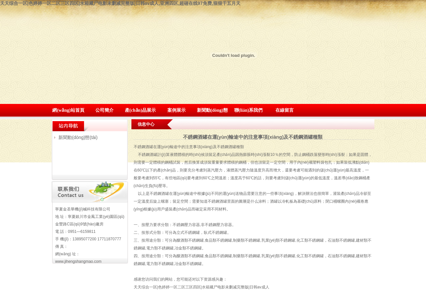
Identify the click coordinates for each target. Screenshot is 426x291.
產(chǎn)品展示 (140, 110)
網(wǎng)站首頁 (68, 110)
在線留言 (284, 110)
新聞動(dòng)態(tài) (78, 137)
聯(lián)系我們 (248, 110)
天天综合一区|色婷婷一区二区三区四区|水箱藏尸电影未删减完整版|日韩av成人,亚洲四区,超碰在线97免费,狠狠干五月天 (120, 3)
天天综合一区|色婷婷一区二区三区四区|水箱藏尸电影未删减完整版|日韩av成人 (201, 287)
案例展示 (176, 110)
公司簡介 (104, 110)
